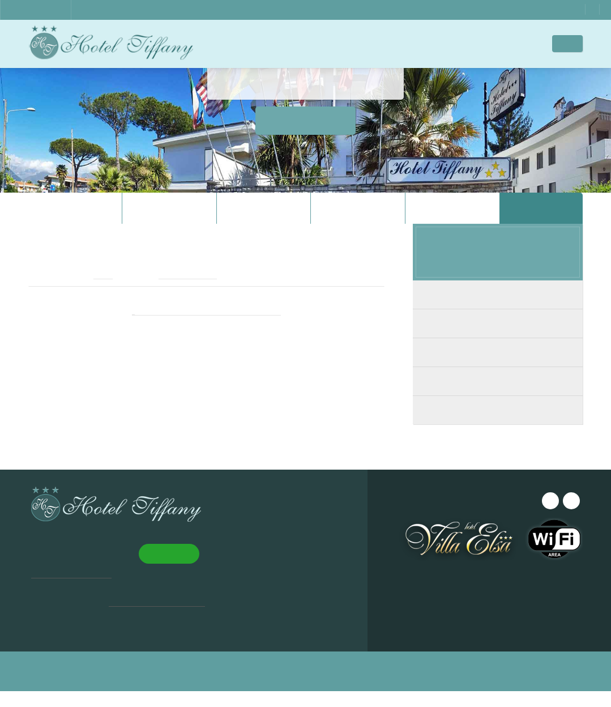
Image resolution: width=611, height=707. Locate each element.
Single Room (498, 427)
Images (354, 43)
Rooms (311, 43)
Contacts (471, 43)
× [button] (165, 563)
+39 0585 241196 (182, 291)
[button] (96, 679)
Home (232, 43)
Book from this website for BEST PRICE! (206, 327)
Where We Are (409, 43)
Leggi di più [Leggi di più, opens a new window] (105, 633)
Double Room (498, 340)
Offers (521, 43)
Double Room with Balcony (498, 369)
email (94, 291)
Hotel (271, 43)
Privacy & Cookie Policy (382, 687)
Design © (256, 687)
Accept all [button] (57, 655)
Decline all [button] (133, 655)
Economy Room (497, 311)
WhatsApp (544, 9)
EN (574, 44)
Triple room (498, 398)
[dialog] (96, 623)
